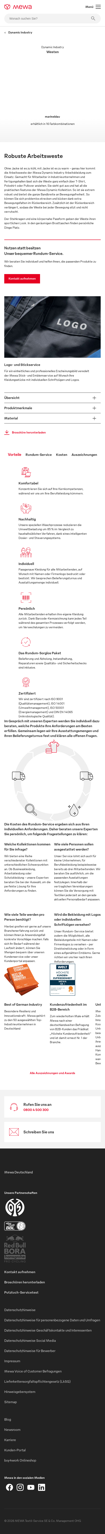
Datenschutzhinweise (20, 1310)
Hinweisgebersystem (19, 1392)
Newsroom (12, 1429)
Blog (7, 1419)
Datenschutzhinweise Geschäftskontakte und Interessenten (48, 1330)
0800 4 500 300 (36, 1110)
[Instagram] (20, 1487)
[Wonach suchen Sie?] (52, 18)
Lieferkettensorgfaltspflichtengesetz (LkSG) (37, 1381)
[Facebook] (9, 1487)
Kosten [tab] (61, 454)
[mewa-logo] (18, 6)
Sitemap (10, 1402)
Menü (93, 7)
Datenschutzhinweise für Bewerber (29, 1351)
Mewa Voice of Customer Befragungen (33, 1371)
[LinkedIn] (41, 1487)
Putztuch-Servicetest (21, 1292)
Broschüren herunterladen (24, 1282)
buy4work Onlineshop (20, 1460)
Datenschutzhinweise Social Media (30, 1340)
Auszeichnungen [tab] (84, 454)
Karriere (10, 1440)
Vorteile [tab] (14, 454)
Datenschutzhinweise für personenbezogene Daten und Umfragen (52, 1320)
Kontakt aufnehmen (22, 278)
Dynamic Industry (18, 32)
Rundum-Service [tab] (39, 454)
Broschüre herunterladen (24, 432)
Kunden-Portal (15, 1450)
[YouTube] (31, 1487)
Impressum (12, 1361)
